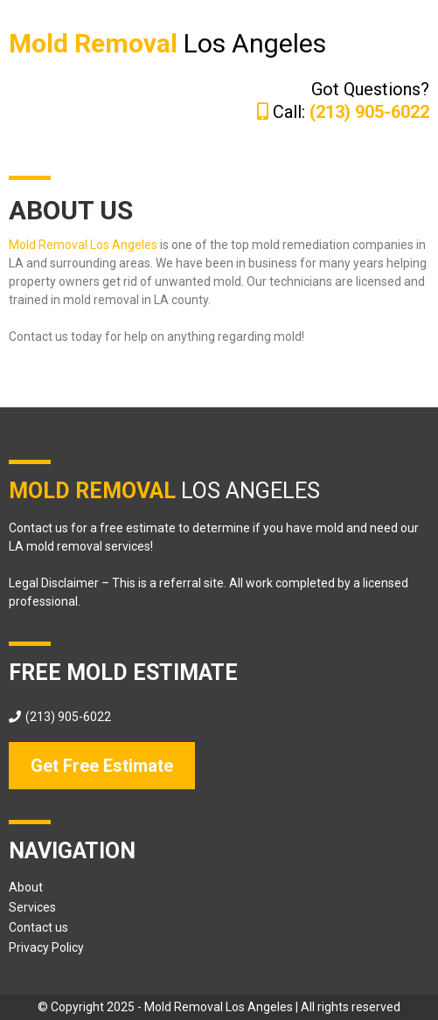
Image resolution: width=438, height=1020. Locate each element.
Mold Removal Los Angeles (83, 245)
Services (32, 907)
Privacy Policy (46, 947)
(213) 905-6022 (68, 717)
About (26, 887)
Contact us (38, 927)
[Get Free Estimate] (102, 765)
